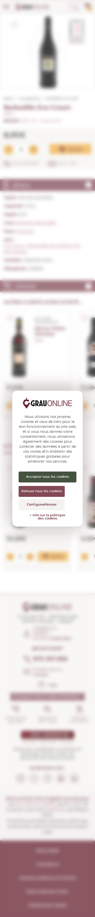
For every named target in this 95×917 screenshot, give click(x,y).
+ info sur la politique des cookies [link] (47, 517)
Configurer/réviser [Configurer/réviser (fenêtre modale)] (42, 504)
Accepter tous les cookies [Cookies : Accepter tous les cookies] (47, 476)
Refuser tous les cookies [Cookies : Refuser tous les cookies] (41, 491)
